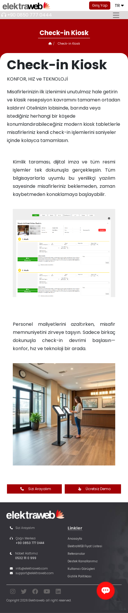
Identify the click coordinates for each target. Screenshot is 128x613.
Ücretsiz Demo (93, 489)
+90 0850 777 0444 (29, 15)
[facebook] (35, 592)
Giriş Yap (99, 5)
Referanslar (76, 554)
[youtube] (47, 592)
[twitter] (24, 592)
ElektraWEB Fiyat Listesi (85, 546)
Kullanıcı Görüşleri (81, 569)
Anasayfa (75, 538)
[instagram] (12, 592)
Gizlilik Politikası (79, 576)
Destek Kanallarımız (83, 561)
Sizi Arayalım (34, 489)
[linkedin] (58, 592)
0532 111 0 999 (25, 558)
